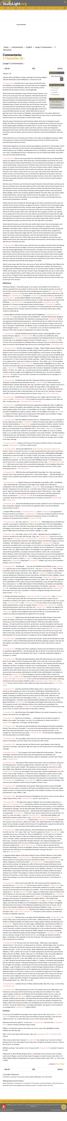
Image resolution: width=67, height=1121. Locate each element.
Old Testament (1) (56, 105)
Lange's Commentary (43, 47)
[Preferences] (65, 8)
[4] (3, 1034)
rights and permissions (33, 1101)
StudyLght (11, 3)
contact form (33, 1106)
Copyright (54, 92)
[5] (3, 1040)
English (29, 47)
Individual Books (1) (57, 107)
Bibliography (55, 94)
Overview (54, 90)
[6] (3, 1048)
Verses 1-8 (7, 74)
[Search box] (55, 79)
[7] (3, 1054)
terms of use (5, 1101)
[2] (3, 1022)
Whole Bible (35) (56, 102)
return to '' (56, 1064)
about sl (54, 1101)
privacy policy (17, 1101)
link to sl (63, 1101)
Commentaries (17, 47)
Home (6, 47)
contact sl (46, 1101)
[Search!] (61, 79)
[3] (3, 1028)
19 (7, 69)
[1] (3, 1014)
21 (59, 69)
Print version (55, 88)
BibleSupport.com (39, 1077)
